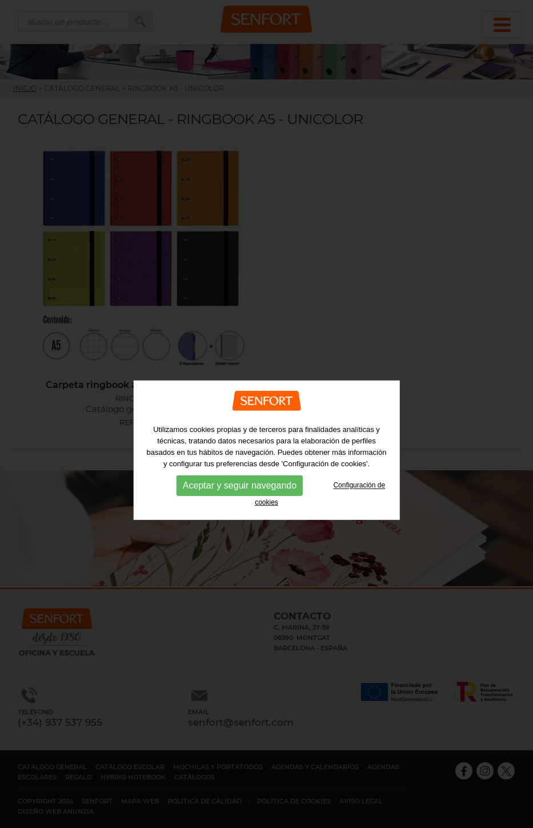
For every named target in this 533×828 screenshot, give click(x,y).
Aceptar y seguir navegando (239, 508)
